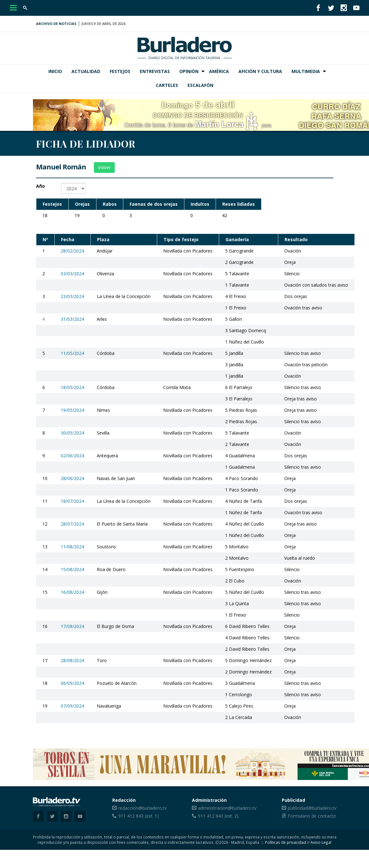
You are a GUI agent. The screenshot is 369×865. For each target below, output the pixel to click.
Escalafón (200, 85)
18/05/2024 (72, 387)
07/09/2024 (72, 706)
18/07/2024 (72, 501)
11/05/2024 (72, 353)
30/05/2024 (72, 433)
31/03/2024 (72, 319)
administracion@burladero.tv (227, 808)
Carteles (167, 85)
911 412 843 (131, 816)
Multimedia (306, 71)
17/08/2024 (72, 626)
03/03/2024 (72, 274)
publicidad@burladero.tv (312, 808)
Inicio (55, 71)
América (219, 71)
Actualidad (85, 71)
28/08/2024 (72, 660)
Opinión (189, 71)
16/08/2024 (72, 592)
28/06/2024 (72, 478)
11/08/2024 (72, 547)
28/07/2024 (72, 524)
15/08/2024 (72, 569)
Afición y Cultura (260, 71)
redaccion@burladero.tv (142, 808)
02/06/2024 (72, 456)
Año (40, 186)
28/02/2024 (72, 251)
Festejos (120, 71)
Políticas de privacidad (285, 842)
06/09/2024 (72, 683)
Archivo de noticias (56, 23)
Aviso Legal (321, 842)
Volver (104, 167)
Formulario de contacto (312, 816)
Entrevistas (155, 71)
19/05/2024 (72, 410)
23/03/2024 (72, 296)
